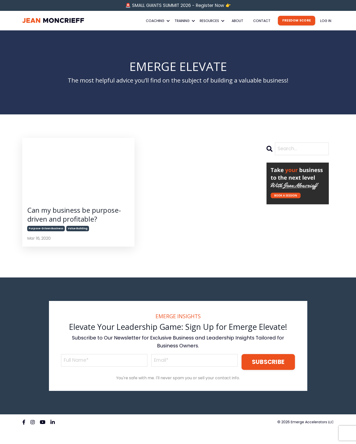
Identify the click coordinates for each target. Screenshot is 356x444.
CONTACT (261, 21)
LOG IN (325, 21)
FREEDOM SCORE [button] (296, 21)
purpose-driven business (46, 242)
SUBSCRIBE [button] (268, 376)
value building (78, 242)
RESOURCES (212, 21)
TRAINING (185, 21)
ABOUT (237, 21)
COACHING (158, 21)
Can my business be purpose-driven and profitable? (63, 222)
